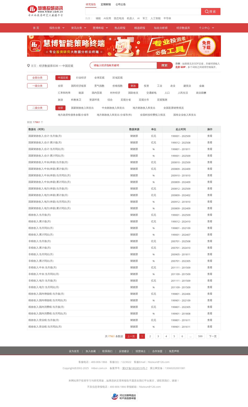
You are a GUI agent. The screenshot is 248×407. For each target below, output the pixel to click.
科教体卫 (76, 99)
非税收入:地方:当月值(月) (42, 280)
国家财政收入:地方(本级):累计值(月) (48, 195)
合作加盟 (157, 351)
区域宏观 (118, 77)
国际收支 (133, 92)
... (190, 336)
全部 (60, 85)
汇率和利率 (64, 92)
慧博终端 (98, 28)
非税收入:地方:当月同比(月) (43, 287)
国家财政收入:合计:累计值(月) (45, 142)
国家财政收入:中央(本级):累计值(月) (48, 168)
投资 (146, 85)
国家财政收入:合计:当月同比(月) (46, 149)
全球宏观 (99, 77)
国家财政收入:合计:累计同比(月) (46, 155)
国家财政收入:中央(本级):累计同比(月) (49, 182)
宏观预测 (162, 99)
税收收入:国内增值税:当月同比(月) (47, 300)
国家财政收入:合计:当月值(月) (45, 136)
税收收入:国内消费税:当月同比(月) (47, 313)
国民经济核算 (78, 85)
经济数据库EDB (48, 66)
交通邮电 (151, 92)
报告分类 (54, 28)
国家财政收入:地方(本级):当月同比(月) (49, 201)
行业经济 (81, 77)
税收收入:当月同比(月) (40, 228)
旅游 (60, 99)
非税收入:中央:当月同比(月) (43, 274)
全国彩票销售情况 (174, 107)
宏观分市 (144, 99)
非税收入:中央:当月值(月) (42, 267)
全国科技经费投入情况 (152, 114)
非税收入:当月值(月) (39, 241)
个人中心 (204, 28)
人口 (167, 92)
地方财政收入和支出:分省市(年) (114, 114)
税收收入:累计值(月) (39, 221)
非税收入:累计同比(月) (40, 260)
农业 (172, 85)
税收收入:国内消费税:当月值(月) (46, 307)
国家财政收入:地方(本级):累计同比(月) (49, 208)
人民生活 (183, 92)
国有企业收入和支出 (184, 114)
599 (200, 336)
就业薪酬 (201, 92)
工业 (159, 85)
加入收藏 (91, 351)
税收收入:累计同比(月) (40, 234)
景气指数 (99, 85)
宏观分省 (126, 99)
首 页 (36, 28)
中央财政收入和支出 (113, 107)
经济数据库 (183, 28)
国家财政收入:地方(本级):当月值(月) (48, 188)
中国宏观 (67, 66)
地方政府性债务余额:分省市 (73, 114)
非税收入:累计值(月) (39, 247)
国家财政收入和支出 (82, 107)
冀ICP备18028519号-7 (134, 368)
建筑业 (187, 85)
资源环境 (94, 99)
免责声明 (174, 351)
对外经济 (115, 92)
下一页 (213, 336)
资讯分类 (76, 28)
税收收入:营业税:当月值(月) (43, 320)
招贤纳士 (141, 351)
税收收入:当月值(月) (39, 214)
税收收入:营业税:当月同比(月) (45, 326)
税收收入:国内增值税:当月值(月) (46, 293)
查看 (209, 136)
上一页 (131, 336)
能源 (81, 92)
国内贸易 (97, 92)
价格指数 (118, 85)
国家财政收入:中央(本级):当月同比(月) (49, 175)
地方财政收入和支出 (144, 107)
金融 (201, 85)
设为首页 (74, 351)
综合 (110, 99)
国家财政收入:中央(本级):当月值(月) (48, 162)
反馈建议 (124, 351)
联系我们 (107, 351)
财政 (133, 85)
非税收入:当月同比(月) (40, 254)
